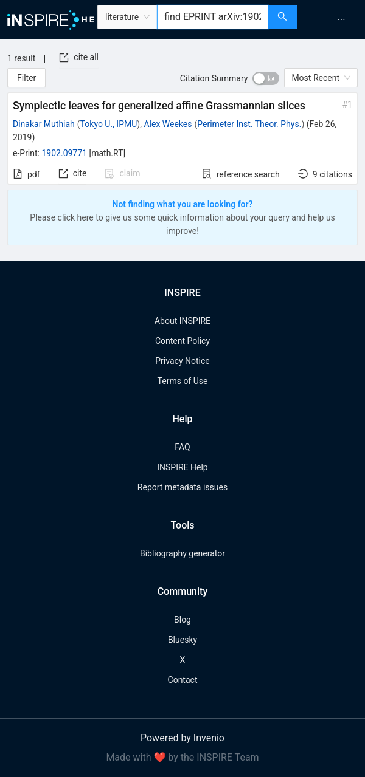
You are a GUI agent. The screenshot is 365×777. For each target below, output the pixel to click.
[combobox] (212, 17)
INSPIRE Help (182, 467)
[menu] (332, 19)
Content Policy (182, 341)
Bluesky (182, 640)
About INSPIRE (182, 321)
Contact (183, 680)
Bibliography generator (182, 553)
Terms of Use (183, 381)
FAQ (182, 447)
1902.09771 (64, 153)
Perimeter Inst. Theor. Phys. (249, 124)
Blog (182, 620)
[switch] (265, 78)
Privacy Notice (182, 361)
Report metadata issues (182, 487)
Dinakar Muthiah (44, 124)
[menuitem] (341, 19)
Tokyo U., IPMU (108, 124)
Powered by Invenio (182, 738)
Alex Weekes (168, 124)
